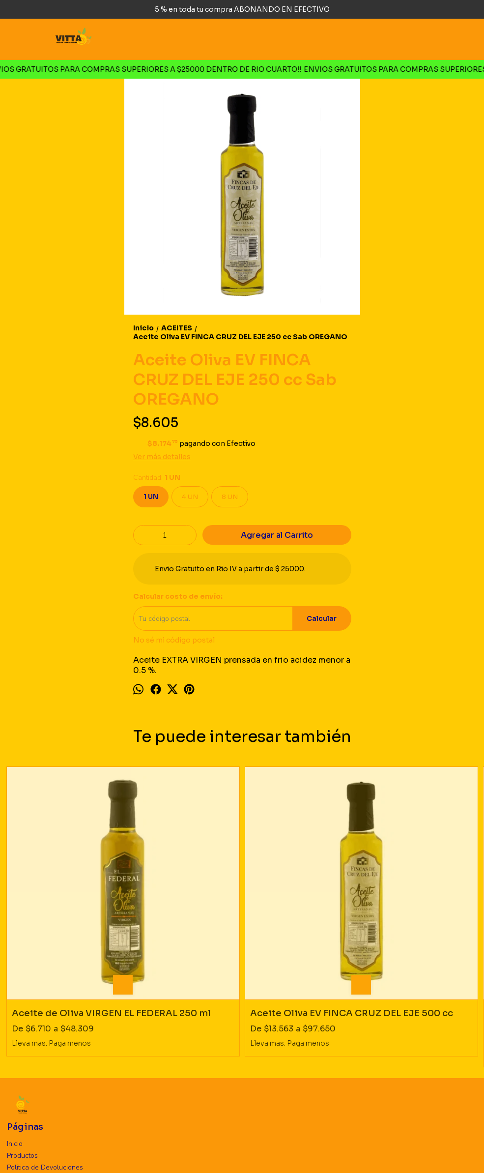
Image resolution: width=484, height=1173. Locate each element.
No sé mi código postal (174, 640)
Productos (22, 1036)
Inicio (15, 1024)
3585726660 (36, 1109)
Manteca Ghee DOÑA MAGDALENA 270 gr (418, 899)
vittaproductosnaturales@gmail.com (78, 1124)
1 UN (150, 497)
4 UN (190, 497)
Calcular (322, 619)
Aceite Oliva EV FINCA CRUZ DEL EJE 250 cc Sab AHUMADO (301, 899)
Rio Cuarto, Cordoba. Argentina (69, 1095)
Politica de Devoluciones (45, 1048)
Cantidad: (156, 477)
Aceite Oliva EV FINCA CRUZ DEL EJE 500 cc (182, 899)
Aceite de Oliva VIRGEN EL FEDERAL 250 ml (58, 899)
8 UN (230, 497)
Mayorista (22, 1060)
